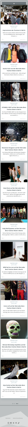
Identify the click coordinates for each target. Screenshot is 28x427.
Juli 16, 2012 (14, 145)
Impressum (8, 418)
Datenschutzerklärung (17, 418)
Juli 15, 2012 (14, 226)
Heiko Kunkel (14, 26)
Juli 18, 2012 (14, 66)
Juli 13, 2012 (14, 342)
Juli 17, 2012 (14, 104)
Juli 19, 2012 (14, 27)
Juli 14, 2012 (14, 303)
